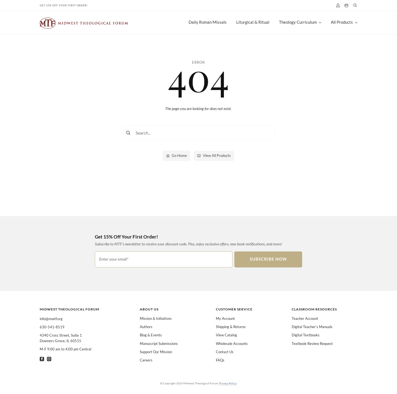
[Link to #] (355, 5)
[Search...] (199, 133)
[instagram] (49, 359)
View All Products (217, 155)
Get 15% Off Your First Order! (64, 5)
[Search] (128, 133)
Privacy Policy (227, 383)
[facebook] (42, 359)
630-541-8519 (52, 327)
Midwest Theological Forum (69, 309)
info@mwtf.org (51, 319)
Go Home (179, 155)
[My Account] (338, 5)
